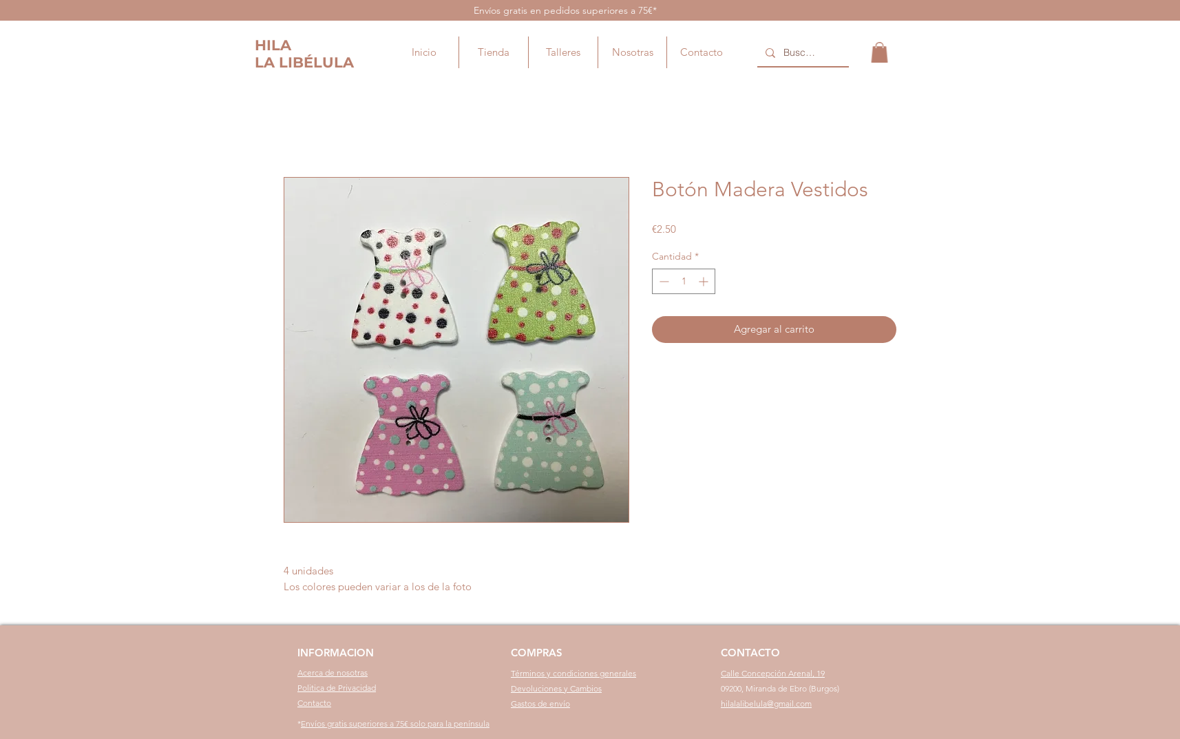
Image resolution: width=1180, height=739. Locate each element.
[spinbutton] (683, 281)
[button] (879, 52)
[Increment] (704, 281)
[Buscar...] (801, 53)
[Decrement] (662, 281)
